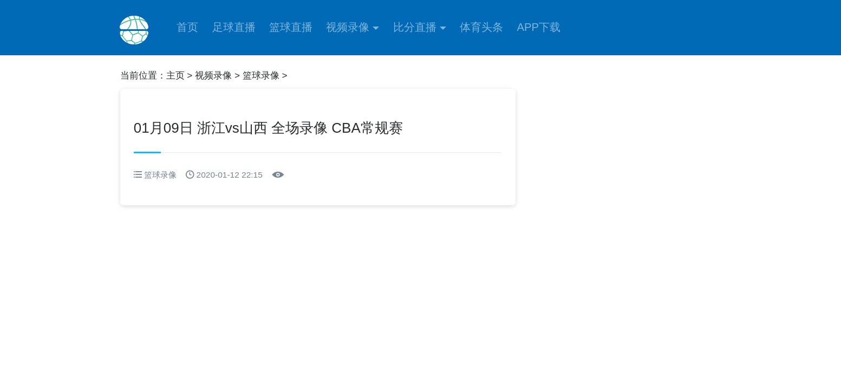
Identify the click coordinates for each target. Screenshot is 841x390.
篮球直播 (290, 27)
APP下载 (538, 27)
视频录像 (347, 27)
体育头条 (481, 27)
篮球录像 (261, 75)
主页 (175, 75)
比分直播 (414, 27)
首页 (187, 27)
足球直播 (234, 27)
